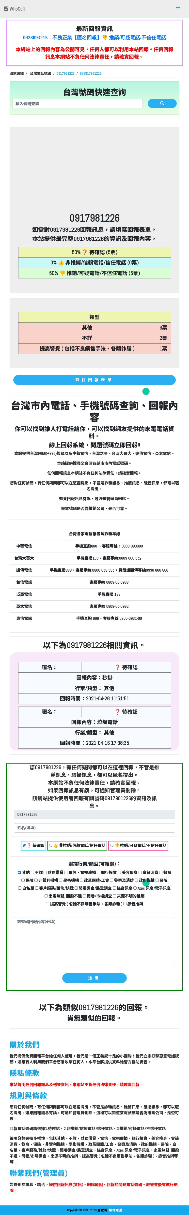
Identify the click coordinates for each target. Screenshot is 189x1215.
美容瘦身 (128, 872)
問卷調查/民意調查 (93, 888)
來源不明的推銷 (129, 896)
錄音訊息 (123, 888)
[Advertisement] (94, 175)
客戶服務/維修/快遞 (54, 888)
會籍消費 (148, 872)
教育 (165, 872)
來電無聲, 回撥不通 (63, 896)
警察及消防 (122, 880)
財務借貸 (53, 872)
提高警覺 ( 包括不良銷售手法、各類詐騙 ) (84, 904)
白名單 (26, 888)
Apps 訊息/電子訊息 (152, 888)
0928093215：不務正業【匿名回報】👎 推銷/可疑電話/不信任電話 (94, 37)
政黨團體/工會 (94, 880)
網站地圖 (115, 1210)
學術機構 (69, 880)
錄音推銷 (133, 904)
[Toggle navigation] (178, 9)
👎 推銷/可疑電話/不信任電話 (138, 845)
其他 (24, 872)
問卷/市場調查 (97, 896)
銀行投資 (107, 872)
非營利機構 (46, 880)
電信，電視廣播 (80, 872)
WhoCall (14, 9)
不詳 (37, 872)
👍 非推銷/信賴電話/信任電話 (77, 845)
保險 (27, 880)
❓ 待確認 (33, 845)
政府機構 (145, 880)
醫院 (162, 880)
